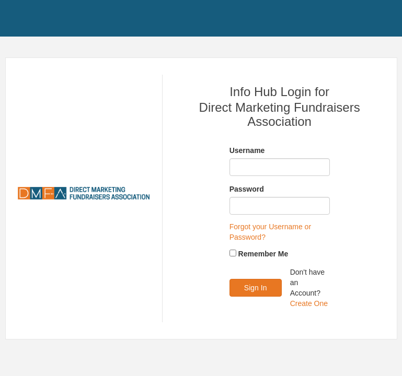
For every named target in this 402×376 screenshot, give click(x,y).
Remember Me (263, 254)
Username (247, 150)
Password (246, 189)
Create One (309, 303)
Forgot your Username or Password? (270, 231)
